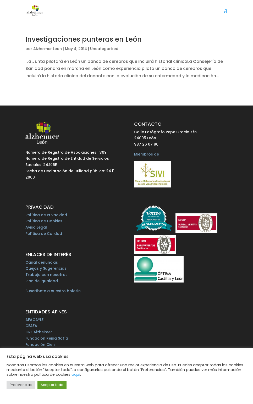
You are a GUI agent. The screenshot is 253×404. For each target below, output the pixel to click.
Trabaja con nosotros (46, 274)
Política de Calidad (43, 233)
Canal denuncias (41, 262)
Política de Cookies (43, 221)
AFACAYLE (34, 319)
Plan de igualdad (41, 281)
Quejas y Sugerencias (46, 268)
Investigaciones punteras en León (83, 39)
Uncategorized (104, 48)
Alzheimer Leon (47, 48)
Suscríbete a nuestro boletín (53, 291)
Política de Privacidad (46, 215)
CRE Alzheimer (38, 332)
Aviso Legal (36, 227)
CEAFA (31, 325)
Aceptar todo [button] (52, 384)
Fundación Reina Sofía (46, 338)
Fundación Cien (40, 344)
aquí (76, 374)
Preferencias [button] (21, 384)
